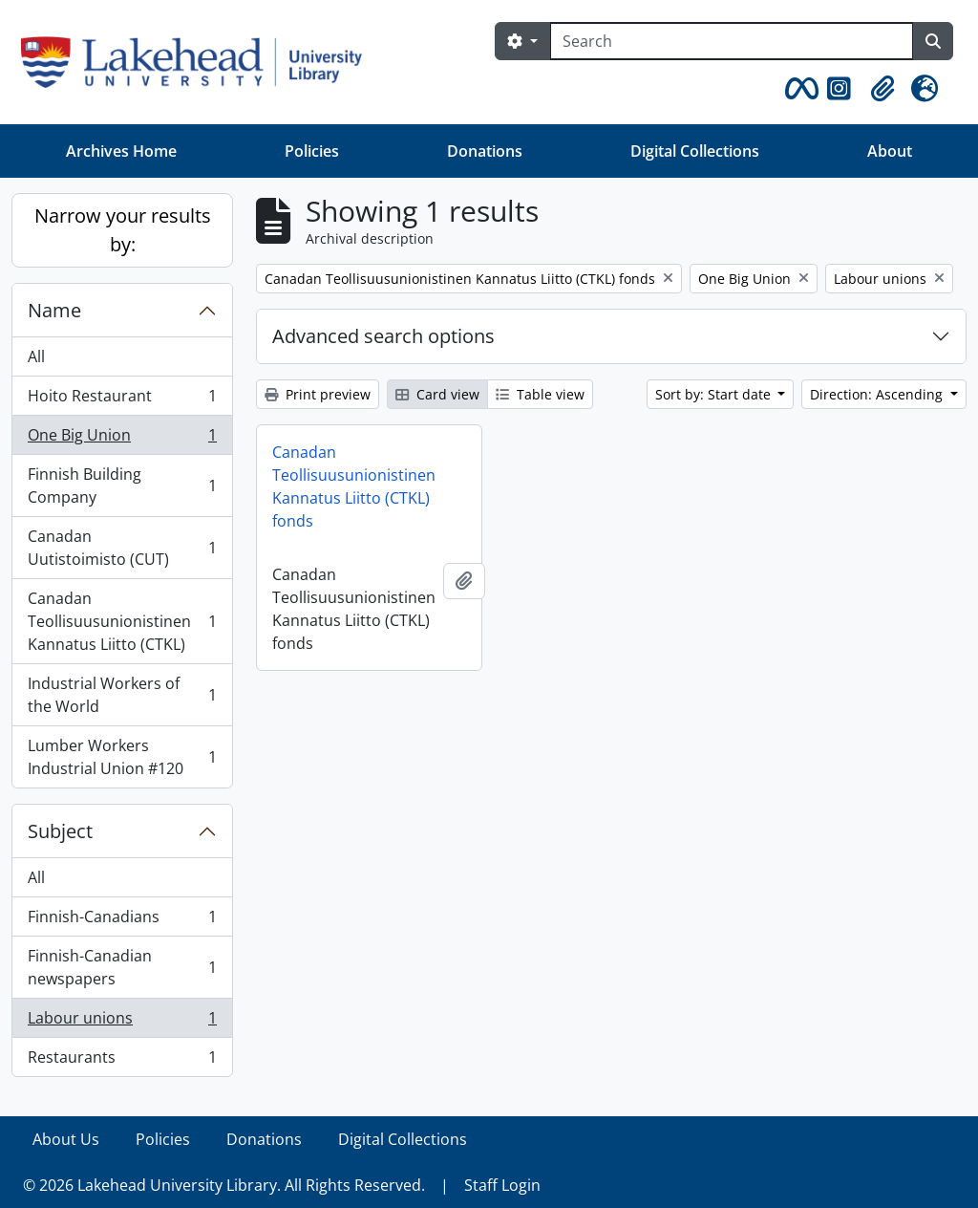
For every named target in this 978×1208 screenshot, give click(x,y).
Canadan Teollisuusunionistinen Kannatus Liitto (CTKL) (122, 621)
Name (54, 310)
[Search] (731, 41)
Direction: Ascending (878, 394)
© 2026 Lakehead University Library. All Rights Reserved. (224, 1185)
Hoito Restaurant (122, 400)
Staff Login (502, 1185)
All (36, 356)
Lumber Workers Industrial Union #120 (122, 757)
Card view (437, 394)
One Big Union (122, 439)
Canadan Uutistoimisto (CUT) (122, 548)
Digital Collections (694, 151)
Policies (312, 151)
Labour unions (122, 1022)
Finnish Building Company (122, 485)
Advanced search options (383, 336)
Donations (484, 151)
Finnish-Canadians (122, 921)
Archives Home (121, 151)
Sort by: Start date (715, 394)
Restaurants (122, 1061)
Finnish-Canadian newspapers (122, 967)
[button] (798, 89)
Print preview (318, 394)
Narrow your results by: (122, 230)
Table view (540, 394)
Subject (60, 831)
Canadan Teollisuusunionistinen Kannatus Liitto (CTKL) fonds (354, 486)
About (889, 151)
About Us (65, 1139)
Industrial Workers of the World (122, 695)
